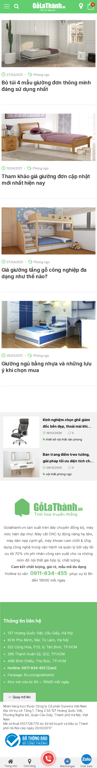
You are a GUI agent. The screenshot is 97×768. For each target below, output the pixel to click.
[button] (19, 697)
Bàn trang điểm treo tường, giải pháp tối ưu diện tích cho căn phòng (67, 458)
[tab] (16, 6)
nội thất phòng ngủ (59, 474)
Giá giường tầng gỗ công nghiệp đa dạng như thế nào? (44, 273)
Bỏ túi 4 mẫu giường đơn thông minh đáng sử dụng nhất (46, 85)
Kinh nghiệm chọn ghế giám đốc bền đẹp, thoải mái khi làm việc (66, 424)
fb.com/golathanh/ (39, 675)
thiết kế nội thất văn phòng (64, 439)
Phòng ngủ (41, 75)
